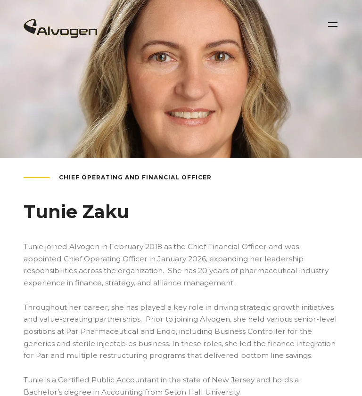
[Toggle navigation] (332, 24)
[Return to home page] (60, 35)
